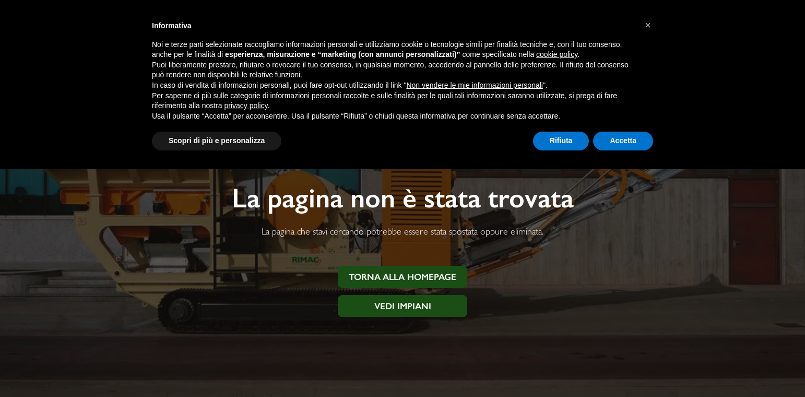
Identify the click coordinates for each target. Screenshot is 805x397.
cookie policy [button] (556, 54)
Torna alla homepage (402, 277)
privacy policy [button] (246, 105)
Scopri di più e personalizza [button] (217, 140)
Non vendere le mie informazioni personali (474, 85)
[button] (648, 25)
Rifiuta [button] (561, 140)
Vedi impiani (402, 306)
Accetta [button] (623, 140)
